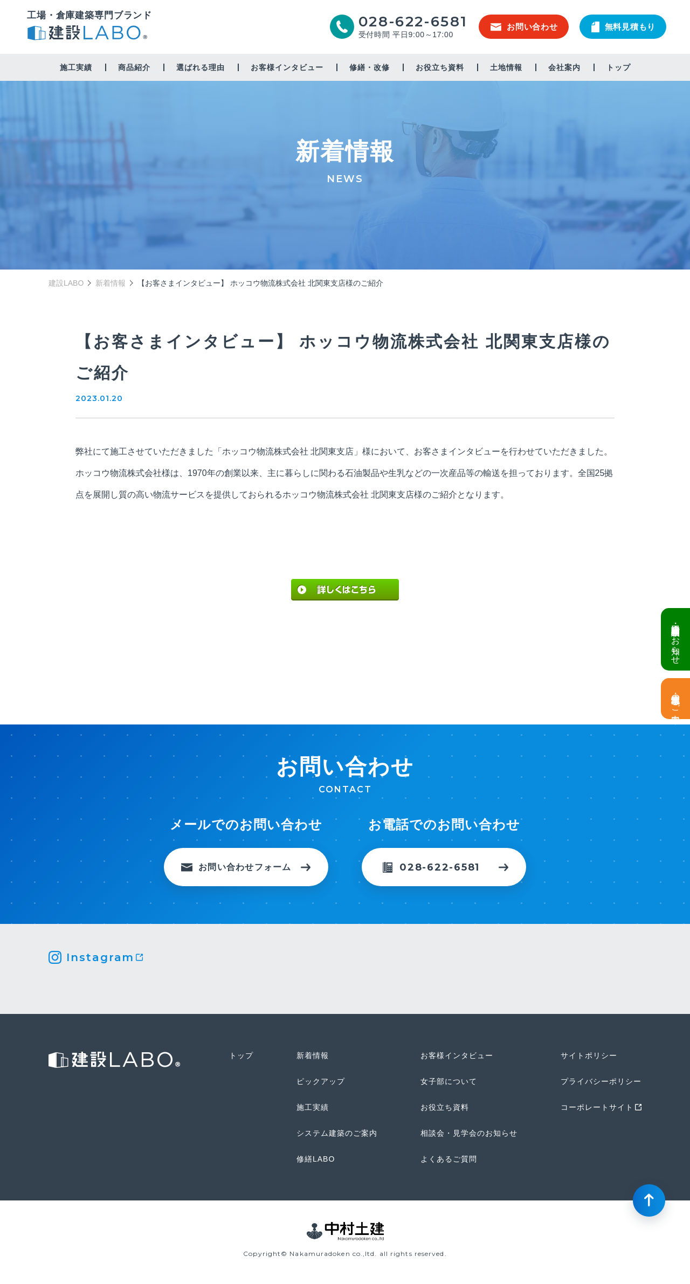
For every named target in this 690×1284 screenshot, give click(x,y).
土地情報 (506, 67)
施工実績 (76, 67)
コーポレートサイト (597, 1107)
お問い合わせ (524, 26)
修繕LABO (315, 1159)
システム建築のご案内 (336, 1133)
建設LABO (89, 34)
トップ (618, 67)
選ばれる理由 (200, 67)
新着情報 (110, 283)
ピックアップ (320, 1081)
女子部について (448, 1081)
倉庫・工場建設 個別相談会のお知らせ (675, 639)
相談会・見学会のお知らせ (469, 1133)
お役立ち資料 (440, 67)
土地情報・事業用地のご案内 (675, 698)
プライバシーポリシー (601, 1081)
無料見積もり (623, 27)
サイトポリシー (589, 1055)
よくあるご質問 (448, 1159)
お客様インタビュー (287, 67)
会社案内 (564, 67)
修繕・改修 (369, 67)
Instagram (100, 957)
